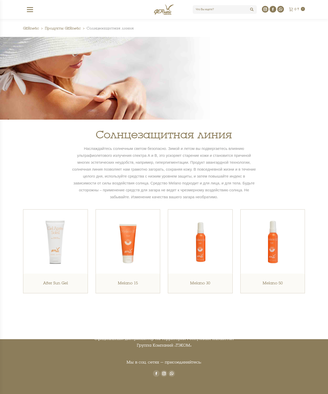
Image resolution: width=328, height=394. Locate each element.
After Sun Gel (55, 283)
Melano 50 (273, 283)
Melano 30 (200, 283)
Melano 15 (128, 283)
